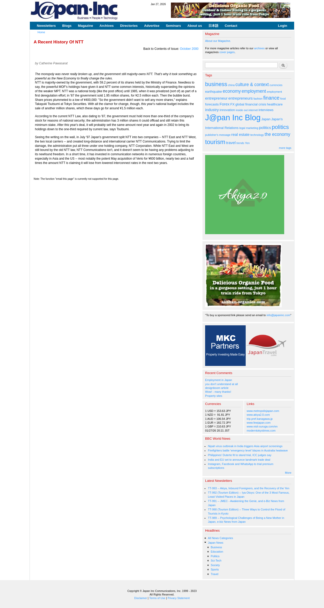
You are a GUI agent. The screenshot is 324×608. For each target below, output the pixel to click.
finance (271, 98)
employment (254, 91)
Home (41, 32)
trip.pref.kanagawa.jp (260, 418)
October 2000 (189, 49)
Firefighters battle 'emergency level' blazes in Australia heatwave (248, 450)
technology (257, 134)
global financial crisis (250, 104)
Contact (231, 26)
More (288, 472)
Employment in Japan (218, 380)
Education (217, 551)
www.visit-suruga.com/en (262, 426)
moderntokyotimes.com (261, 430)
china (231, 85)
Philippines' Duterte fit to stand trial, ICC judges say (239, 455)
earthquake (213, 91)
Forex (224, 104)
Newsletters (46, 26)
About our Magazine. (218, 40)
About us (194, 26)
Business (216, 547)
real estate (240, 134)
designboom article (217, 387)
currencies (275, 85)
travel (231, 142)
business (216, 84)
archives (259, 48)
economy (232, 91)
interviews (265, 110)
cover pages (227, 52)
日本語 (213, 26)
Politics (215, 556)
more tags (285, 147)
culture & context (252, 84)
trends (240, 143)
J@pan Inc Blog (232, 117)
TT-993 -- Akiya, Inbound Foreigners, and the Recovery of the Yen (248, 488)
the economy (277, 134)
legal (242, 127)
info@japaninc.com (278, 315)
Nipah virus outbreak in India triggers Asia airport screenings (245, 446)
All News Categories (220, 538)
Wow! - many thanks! (218, 391)
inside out (242, 110)
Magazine (85, 26)
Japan (265, 119)
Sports (215, 569)
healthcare (274, 104)
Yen (247, 143)
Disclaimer (140, 598)
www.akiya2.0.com (258, 414)
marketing (252, 127)
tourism (215, 141)
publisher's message (218, 134)
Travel (214, 574)
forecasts (212, 104)
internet (253, 110)
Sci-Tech (216, 560)
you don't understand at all (221, 384)
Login (282, 26)
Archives (106, 26)
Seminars (173, 26)
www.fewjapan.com (259, 422)
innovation (227, 110)
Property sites (213, 395)
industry (212, 110)
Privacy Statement (179, 598)
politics (265, 127)
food (283, 98)
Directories (129, 26)
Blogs (67, 26)
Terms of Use (157, 598)
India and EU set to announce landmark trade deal (239, 459)
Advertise (151, 26)
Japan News (215, 542)
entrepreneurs (240, 98)
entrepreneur (216, 98)
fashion (258, 98)
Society (215, 565)
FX (232, 104)
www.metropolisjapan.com (263, 410)
